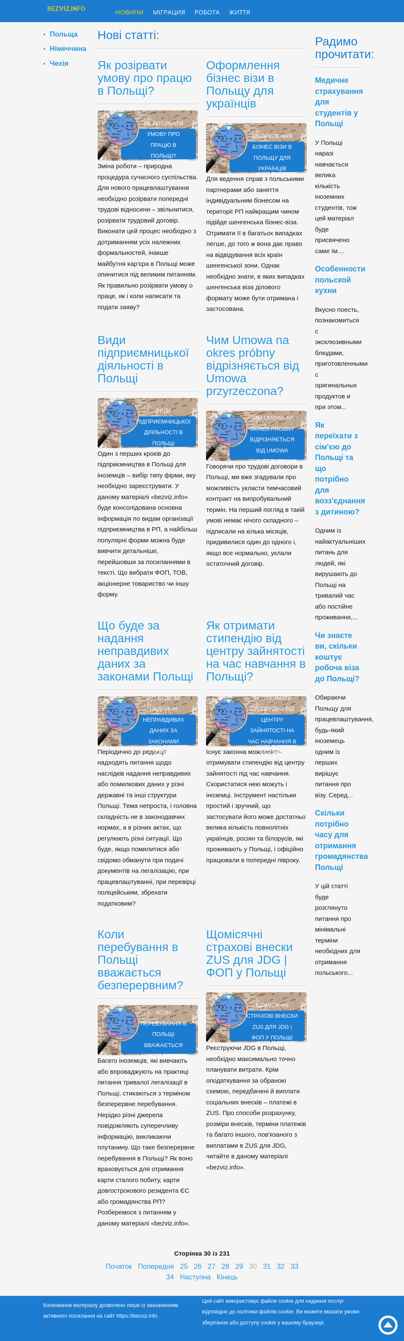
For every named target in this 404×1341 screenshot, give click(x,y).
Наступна (195, 1277)
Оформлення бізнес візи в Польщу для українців (243, 84)
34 (170, 1277)
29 (239, 1266)
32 (280, 1266)
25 (184, 1266)
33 (294, 1266)
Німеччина (68, 48)
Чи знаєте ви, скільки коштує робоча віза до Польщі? (337, 657)
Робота (207, 12)
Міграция (169, 12)
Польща (63, 34)
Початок (119, 1266)
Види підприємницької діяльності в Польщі (143, 359)
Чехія (59, 63)
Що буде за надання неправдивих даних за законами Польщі (146, 651)
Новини (130, 12)
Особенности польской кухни (340, 280)
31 (267, 1266)
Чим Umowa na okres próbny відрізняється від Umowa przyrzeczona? (252, 365)
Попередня (156, 1266)
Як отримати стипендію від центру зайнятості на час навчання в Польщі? (255, 651)
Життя (239, 12)
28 (225, 1266)
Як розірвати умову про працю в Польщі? (145, 78)
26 (197, 1266)
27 (211, 1266)
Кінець (227, 1277)
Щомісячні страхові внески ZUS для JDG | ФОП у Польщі (249, 953)
